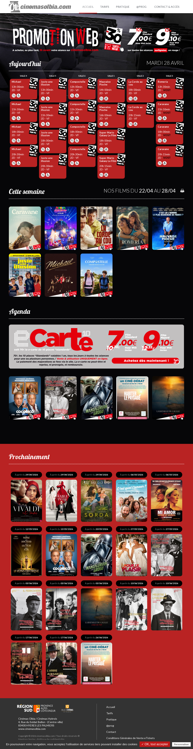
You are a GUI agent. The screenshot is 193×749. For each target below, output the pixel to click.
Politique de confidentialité (50, 737)
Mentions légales (27, 737)
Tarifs (109, 711)
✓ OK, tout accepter (154, 744)
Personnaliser (181, 744)
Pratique (111, 717)
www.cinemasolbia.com (32, 727)
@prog (110, 724)
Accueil (110, 705)
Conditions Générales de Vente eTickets (130, 736)
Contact (111, 730)
